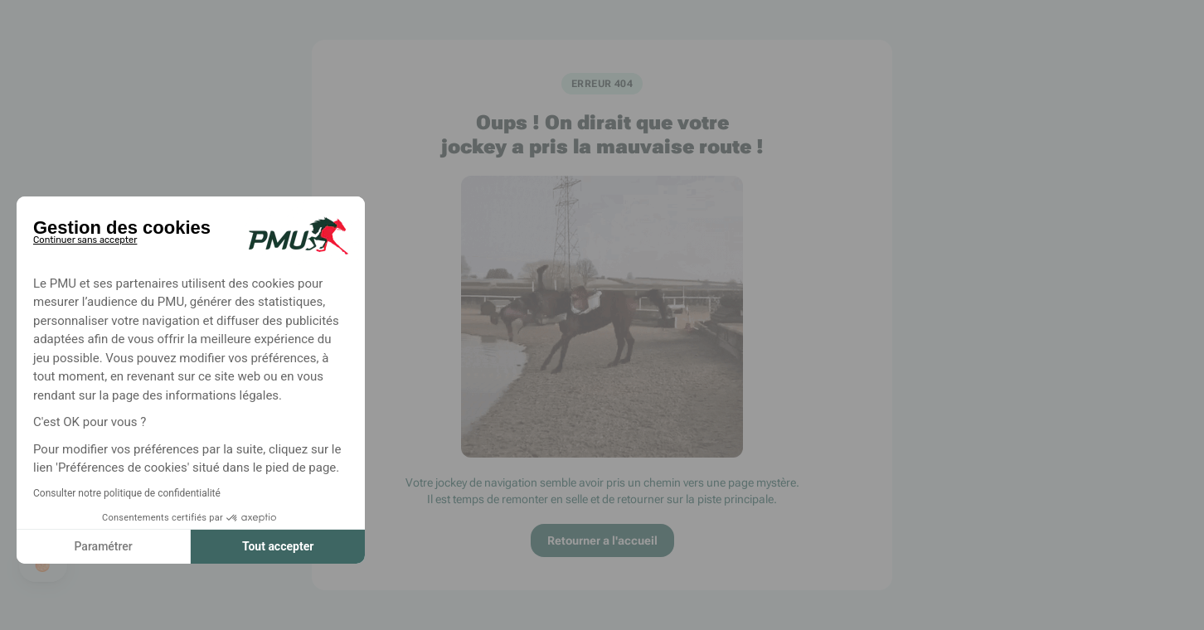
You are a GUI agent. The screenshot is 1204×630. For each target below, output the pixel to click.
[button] (43, 565)
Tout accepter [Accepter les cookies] (277, 546)
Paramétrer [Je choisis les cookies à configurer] (103, 546)
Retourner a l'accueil (602, 540)
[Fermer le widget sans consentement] (85, 237)
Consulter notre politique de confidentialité (127, 493)
